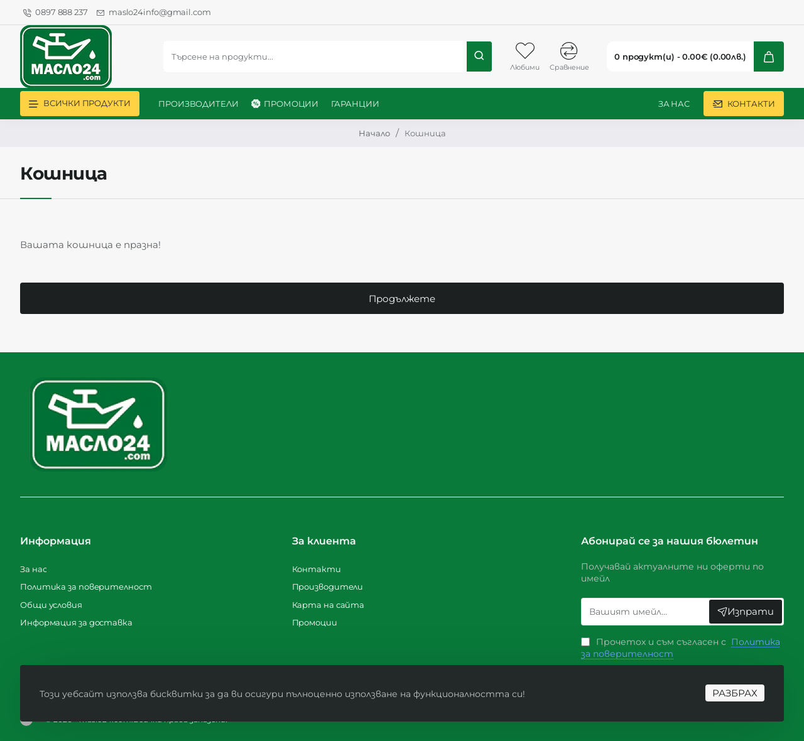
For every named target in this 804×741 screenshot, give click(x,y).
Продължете (402, 299)
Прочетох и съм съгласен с (680, 648)
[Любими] (524, 56)
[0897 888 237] (55, 12)
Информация (55, 541)
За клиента (324, 541)
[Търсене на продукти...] (479, 56)
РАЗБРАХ (734, 692)
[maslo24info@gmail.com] (154, 12)
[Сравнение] (569, 56)
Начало (374, 133)
